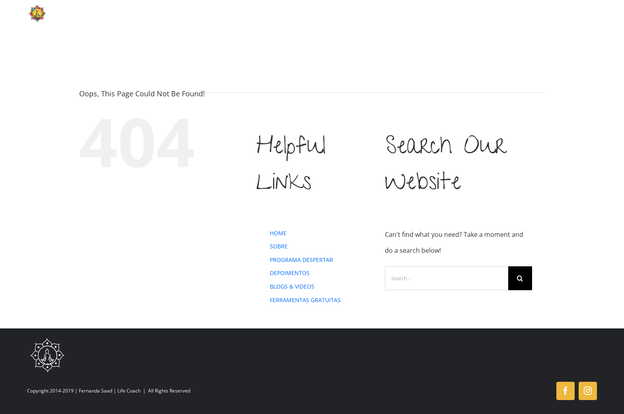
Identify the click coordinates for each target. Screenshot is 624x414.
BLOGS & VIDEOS (292, 286)
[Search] (520, 278)
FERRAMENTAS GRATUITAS (305, 300)
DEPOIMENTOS (290, 273)
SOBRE (279, 246)
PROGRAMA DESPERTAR (301, 260)
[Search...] (446, 278)
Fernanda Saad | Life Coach (109, 390)
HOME (278, 233)
